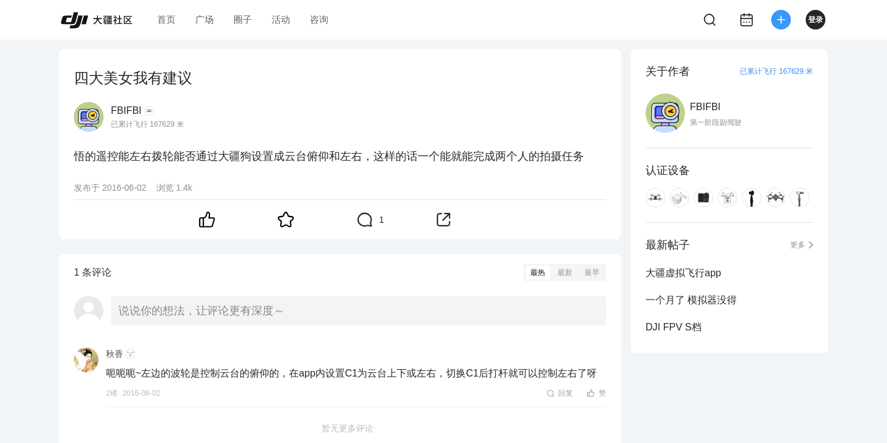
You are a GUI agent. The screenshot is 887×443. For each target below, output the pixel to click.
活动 (281, 19)
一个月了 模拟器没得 (691, 300)
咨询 (319, 19)
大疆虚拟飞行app (683, 273)
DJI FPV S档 (674, 327)
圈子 (242, 19)
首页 (166, 19)
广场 (204, 19)
